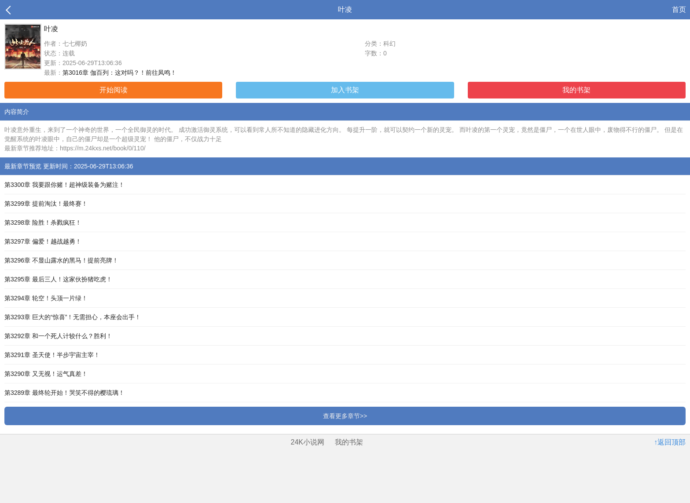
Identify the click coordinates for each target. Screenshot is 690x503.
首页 (679, 9)
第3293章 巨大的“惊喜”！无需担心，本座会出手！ (72, 317)
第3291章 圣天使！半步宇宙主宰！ (52, 354)
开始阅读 (113, 90)
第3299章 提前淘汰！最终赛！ (46, 203)
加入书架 (345, 90)
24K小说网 (307, 442)
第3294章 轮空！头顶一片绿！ (46, 298)
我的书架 (576, 90)
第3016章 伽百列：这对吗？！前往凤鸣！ (119, 72)
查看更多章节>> (345, 415)
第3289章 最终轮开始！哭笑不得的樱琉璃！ (64, 392)
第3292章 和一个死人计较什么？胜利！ (58, 335)
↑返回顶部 (670, 442)
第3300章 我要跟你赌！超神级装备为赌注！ (64, 184)
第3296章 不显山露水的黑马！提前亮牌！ (61, 260)
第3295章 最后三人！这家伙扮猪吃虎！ (58, 279)
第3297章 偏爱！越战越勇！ (42, 241)
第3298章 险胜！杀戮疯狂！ (42, 222)
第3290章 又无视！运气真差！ (46, 373)
